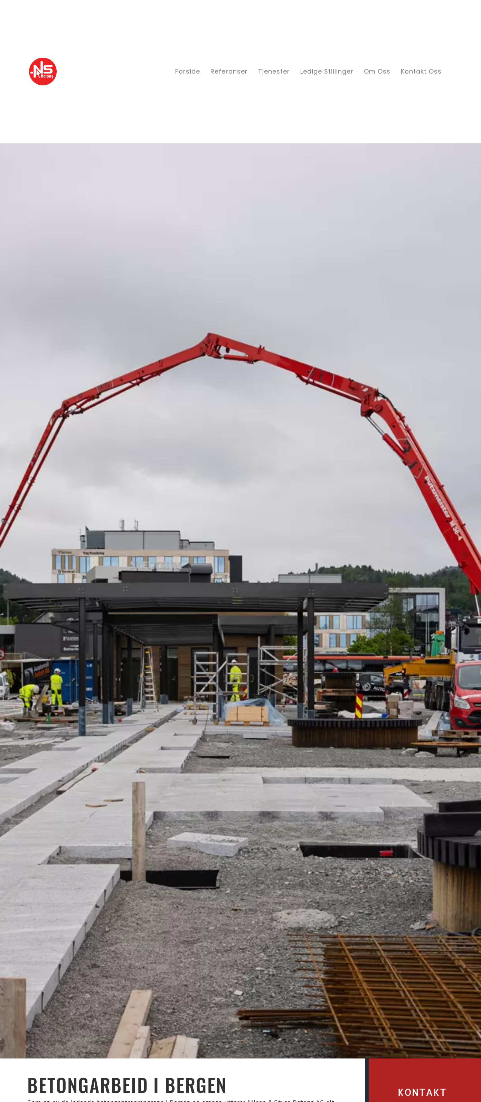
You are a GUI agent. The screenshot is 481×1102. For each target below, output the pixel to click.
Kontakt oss (421, 71)
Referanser (229, 71)
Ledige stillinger (326, 71)
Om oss (377, 71)
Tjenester (274, 71)
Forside (187, 71)
